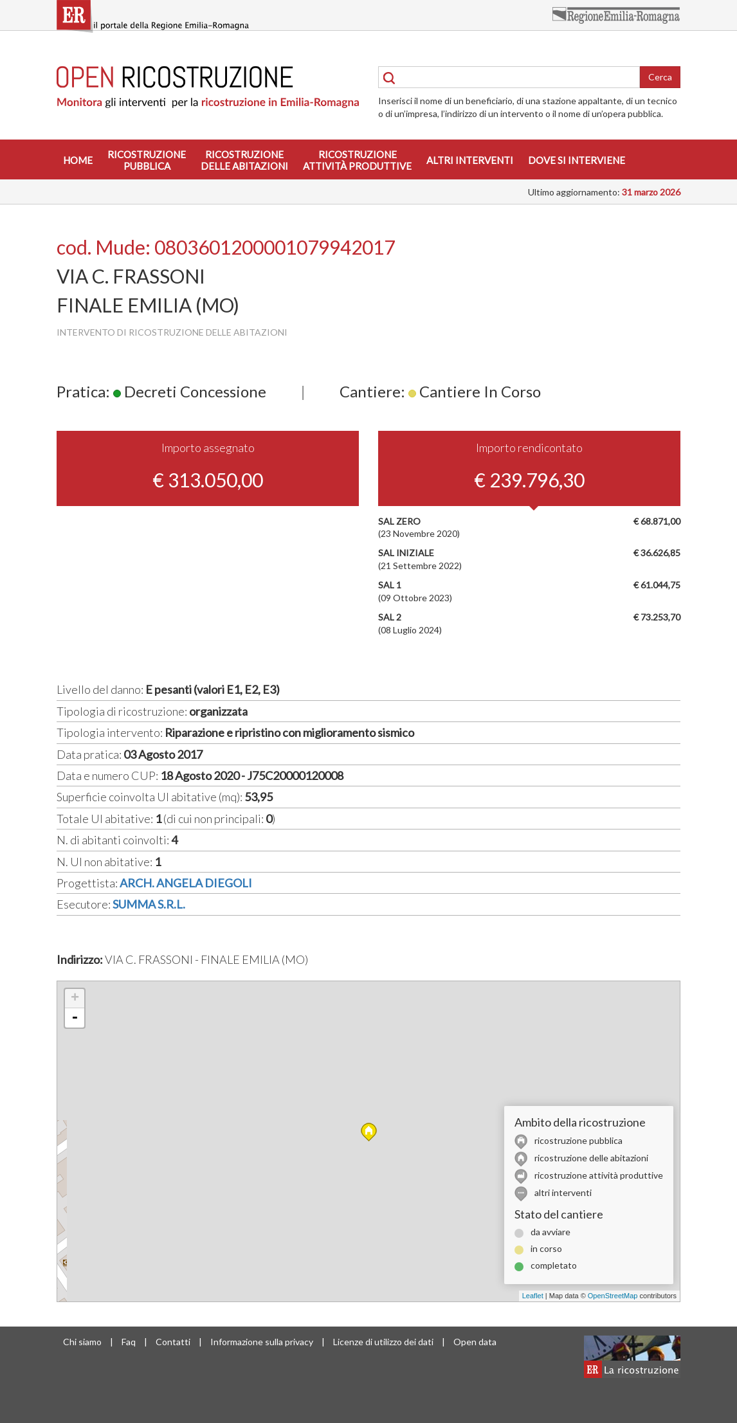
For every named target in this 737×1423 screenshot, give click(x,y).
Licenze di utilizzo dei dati (383, 1341)
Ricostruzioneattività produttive (357, 160)
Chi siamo (82, 1341)
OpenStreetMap (613, 1296)
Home (78, 160)
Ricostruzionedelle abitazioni (244, 160)
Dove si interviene (576, 160)
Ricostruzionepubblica (146, 160)
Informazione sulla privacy (261, 1341)
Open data (474, 1341)
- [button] (74, 1018)
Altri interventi (469, 160)
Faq (129, 1341)
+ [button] (75, 998)
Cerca (660, 76)
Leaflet (532, 1296)
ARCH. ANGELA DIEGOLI (186, 883)
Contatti (173, 1341)
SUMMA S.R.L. (149, 904)
